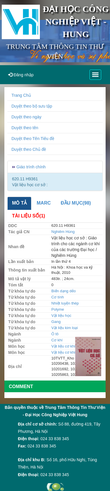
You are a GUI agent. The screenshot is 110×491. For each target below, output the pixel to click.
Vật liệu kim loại (64, 328)
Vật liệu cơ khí (63, 346)
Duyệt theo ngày (26, 117)
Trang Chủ (21, 95)
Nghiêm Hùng (63, 231)
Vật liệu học (61, 315)
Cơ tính (57, 297)
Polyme (57, 309)
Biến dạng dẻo (63, 291)
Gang (56, 321)
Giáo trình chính (31, 167)
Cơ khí (56, 340)
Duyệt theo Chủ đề (28, 149)
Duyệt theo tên (24, 127)
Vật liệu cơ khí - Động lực (72, 352)
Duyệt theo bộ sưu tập (31, 106)
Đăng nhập (21, 74)
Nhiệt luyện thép (65, 303)
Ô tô (55, 334)
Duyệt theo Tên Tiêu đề (32, 138)
